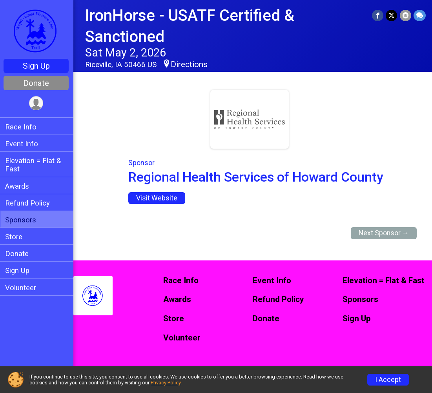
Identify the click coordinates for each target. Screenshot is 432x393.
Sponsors (21, 220)
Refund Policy (28, 203)
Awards (18, 186)
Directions (190, 64)
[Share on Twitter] (391, 15)
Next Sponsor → (384, 233)
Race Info (22, 127)
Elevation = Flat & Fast (34, 164)
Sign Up (37, 66)
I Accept (388, 380)
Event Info (22, 144)
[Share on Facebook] (378, 15)
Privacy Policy (165, 383)
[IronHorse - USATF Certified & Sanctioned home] (37, 30)
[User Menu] (37, 103)
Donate (37, 83)
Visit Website (157, 198)
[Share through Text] (420, 15)
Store (15, 237)
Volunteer (21, 288)
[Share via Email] (405, 15)
